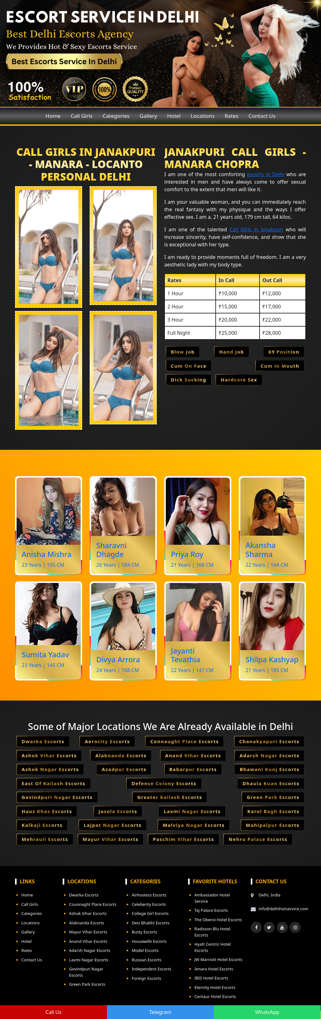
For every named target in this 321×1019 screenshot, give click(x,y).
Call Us (53, 1012)
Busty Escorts (144, 932)
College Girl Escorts (150, 913)
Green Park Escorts (87, 984)
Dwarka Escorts (83, 895)
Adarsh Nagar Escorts (89, 950)
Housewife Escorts (149, 941)
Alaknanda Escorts (86, 923)
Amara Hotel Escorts (213, 969)
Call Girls (81, 115)
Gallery (148, 115)
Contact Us (262, 115)
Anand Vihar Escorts (88, 941)
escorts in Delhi (266, 174)
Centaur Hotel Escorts (215, 996)
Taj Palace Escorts (211, 910)
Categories (116, 115)
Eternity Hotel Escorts (214, 987)
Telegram (160, 1012)
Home (53, 115)
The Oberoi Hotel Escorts (218, 919)
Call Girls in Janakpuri (256, 229)
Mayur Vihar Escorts (88, 932)
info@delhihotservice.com (282, 908)
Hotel (174, 115)
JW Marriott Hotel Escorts (218, 959)
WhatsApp (267, 1012)
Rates (231, 115)
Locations (202, 115)
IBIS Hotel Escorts (211, 978)
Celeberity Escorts (149, 904)
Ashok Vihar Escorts (88, 913)
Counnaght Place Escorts (92, 904)
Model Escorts (145, 950)
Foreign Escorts (146, 978)
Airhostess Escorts (149, 895)
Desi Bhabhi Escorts (150, 923)
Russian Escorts (146, 960)
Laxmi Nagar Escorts (88, 960)
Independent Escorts (151, 969)
